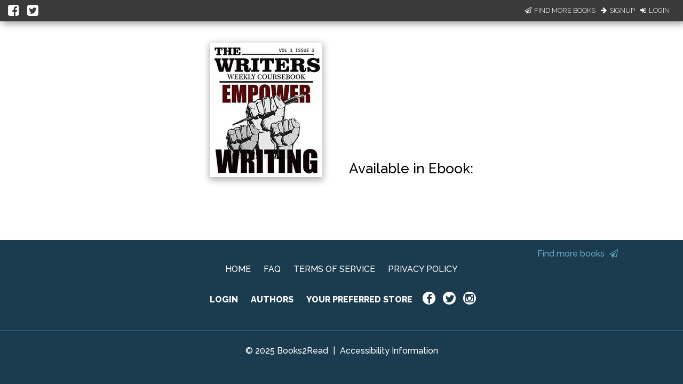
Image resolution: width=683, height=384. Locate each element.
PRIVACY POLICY (423, 269)
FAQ (272, 269)
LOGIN (224, 299)
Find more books (577, 254)
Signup (618, 10)
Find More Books (560, 10)
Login (655, 10)
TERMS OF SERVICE (334, 269)
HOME (238, 269)
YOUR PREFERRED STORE (359, 299)
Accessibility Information (389, 351)
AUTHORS (272, 299)
